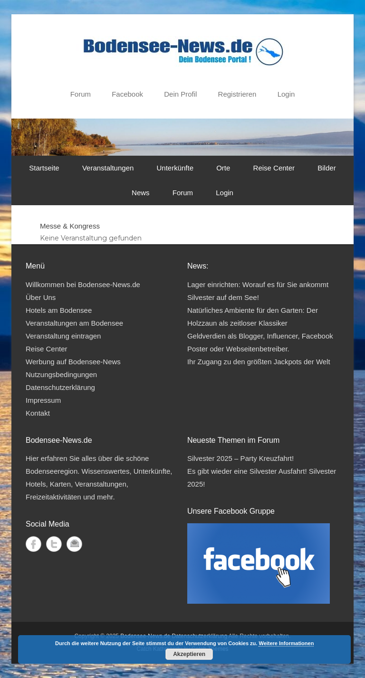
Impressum (43, 400)
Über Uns (41, 297)
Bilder (326, 168)
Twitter (54, 544)
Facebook (127, 94)
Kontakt (38, 413)
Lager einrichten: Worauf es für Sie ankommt (257, 284)
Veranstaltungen (108, 168)
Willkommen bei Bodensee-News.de (83, 284)
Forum (80, 94)
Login (286, 94)
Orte (223, 168)
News (141, 193)
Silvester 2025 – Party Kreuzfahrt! (240, 458)
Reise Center (274, 168)
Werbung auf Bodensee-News (73, 362)
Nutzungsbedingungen (61, 374)
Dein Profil (180, 94)
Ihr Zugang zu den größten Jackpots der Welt (258, 362)
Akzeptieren (189, 654)
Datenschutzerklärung (60, 387)
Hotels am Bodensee (59, 310)
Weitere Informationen (286, 643)
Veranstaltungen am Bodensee (74, 323)
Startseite (44, 168)
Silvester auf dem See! (223, 297)
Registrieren (237, 94)
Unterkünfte (174, 168)
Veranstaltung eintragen (63, 336)
